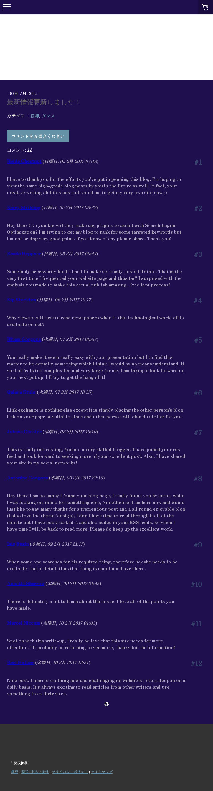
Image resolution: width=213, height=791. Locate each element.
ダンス (48, 115)
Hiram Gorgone (24, 339)
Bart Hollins (20, 662)
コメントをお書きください (38, 136)
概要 (14, 771)
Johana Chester (24, 431)
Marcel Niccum (23, 622)
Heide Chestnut (24, 161)
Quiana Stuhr (21, 392)
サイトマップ (102, 771)
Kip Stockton (21, 299)
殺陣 (34, 115)
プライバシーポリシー (70, 771)
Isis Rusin (18, 543)
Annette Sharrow (25, 583)
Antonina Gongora (27, 477)
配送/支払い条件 (35, 771)
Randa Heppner (24, 253)
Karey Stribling (23, 207)
